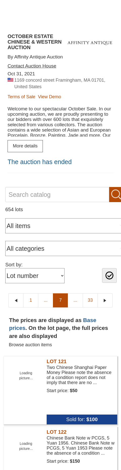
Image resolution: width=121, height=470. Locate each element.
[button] (60, 450)
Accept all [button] (32, 460)
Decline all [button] (88, 460)
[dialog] (60, 428)
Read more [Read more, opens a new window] (13, 422)
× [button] (115, 392)
